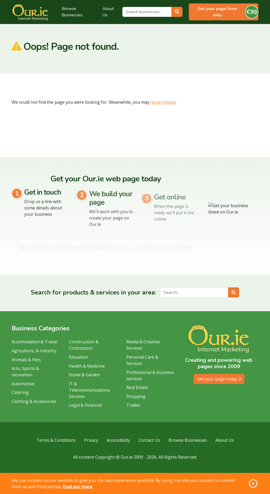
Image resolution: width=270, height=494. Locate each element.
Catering (20, 392)
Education (78, 357)
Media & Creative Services (143, 345)
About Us (108, 12)
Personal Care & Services (142, 360)
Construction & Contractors (84, 345)
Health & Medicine (87, 366)
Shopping (136, 396)
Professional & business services (150, 375)
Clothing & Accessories (34, 401)
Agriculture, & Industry (34, 351)
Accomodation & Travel (34, 342)
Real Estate (137, 387)
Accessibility (118, 440)
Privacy (91, 440)
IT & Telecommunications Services (89, 390)
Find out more (78, 487)
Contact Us (149, 440)
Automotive (23, 384)
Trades (133, 405)
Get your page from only (227, 12)
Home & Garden (84, 375)
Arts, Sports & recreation (25, 371)
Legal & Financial (85, 405)
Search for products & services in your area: (93, 292)
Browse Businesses (72, 12)
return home (163, 102)
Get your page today (219, 379)
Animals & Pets (26, 360)
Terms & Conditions (56, 440)
